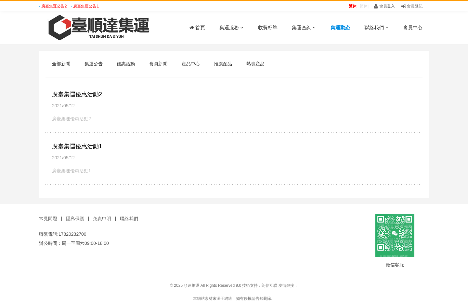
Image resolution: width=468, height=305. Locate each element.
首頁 (197, 27)
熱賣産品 (255, 63)
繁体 (353, 6)
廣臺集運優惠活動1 (77, 146)
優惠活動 (126, 63)
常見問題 (48, 218)
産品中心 (191, 63)
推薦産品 (223, 63)
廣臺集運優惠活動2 (77, 94)
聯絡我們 (376, 27)
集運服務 (231, 27)
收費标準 (268, 27)
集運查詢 (304, 27)
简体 (364, 6)
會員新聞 (158, 63)
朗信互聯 (269, 285)
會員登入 (384, 6)
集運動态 (340, 27)
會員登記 (411, 6)
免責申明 (102, 218)
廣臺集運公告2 (54, 6)
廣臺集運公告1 (86, 6)
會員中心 (412, 27)
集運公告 (93, 63)
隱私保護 (75, 218)
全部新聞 (61, 63)
